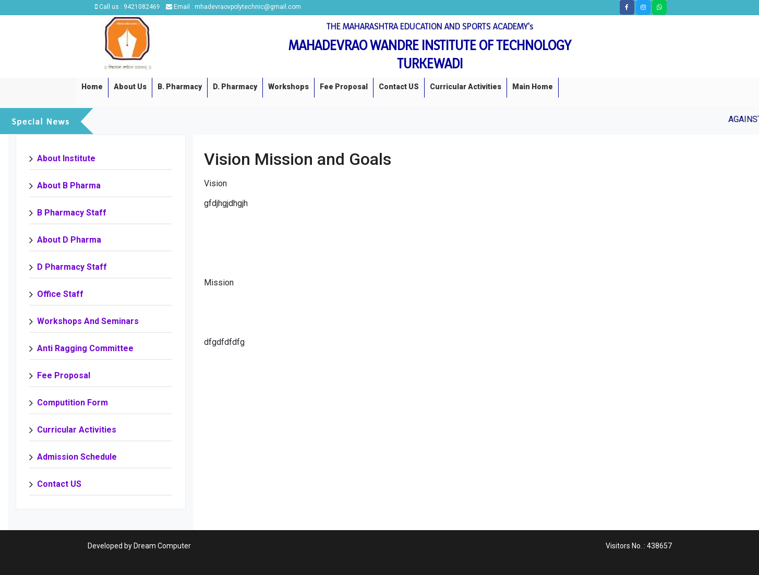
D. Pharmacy (235, 86)
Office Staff (60, 294)
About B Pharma (69, 185)
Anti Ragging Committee (85, 348)
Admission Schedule (77, 457)
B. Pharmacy (180, 86)
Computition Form (72, 403)
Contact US (399, 86)
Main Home (532, 86)
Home (92, 86)
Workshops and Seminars (88, 321)
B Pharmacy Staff (71, 213)
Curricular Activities (465, 86)
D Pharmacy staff (72, 267)
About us (130, 86)
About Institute (66, 158)
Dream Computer (162, 546)
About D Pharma (69, 240)
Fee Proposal (344, 86)
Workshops (288, 86)
